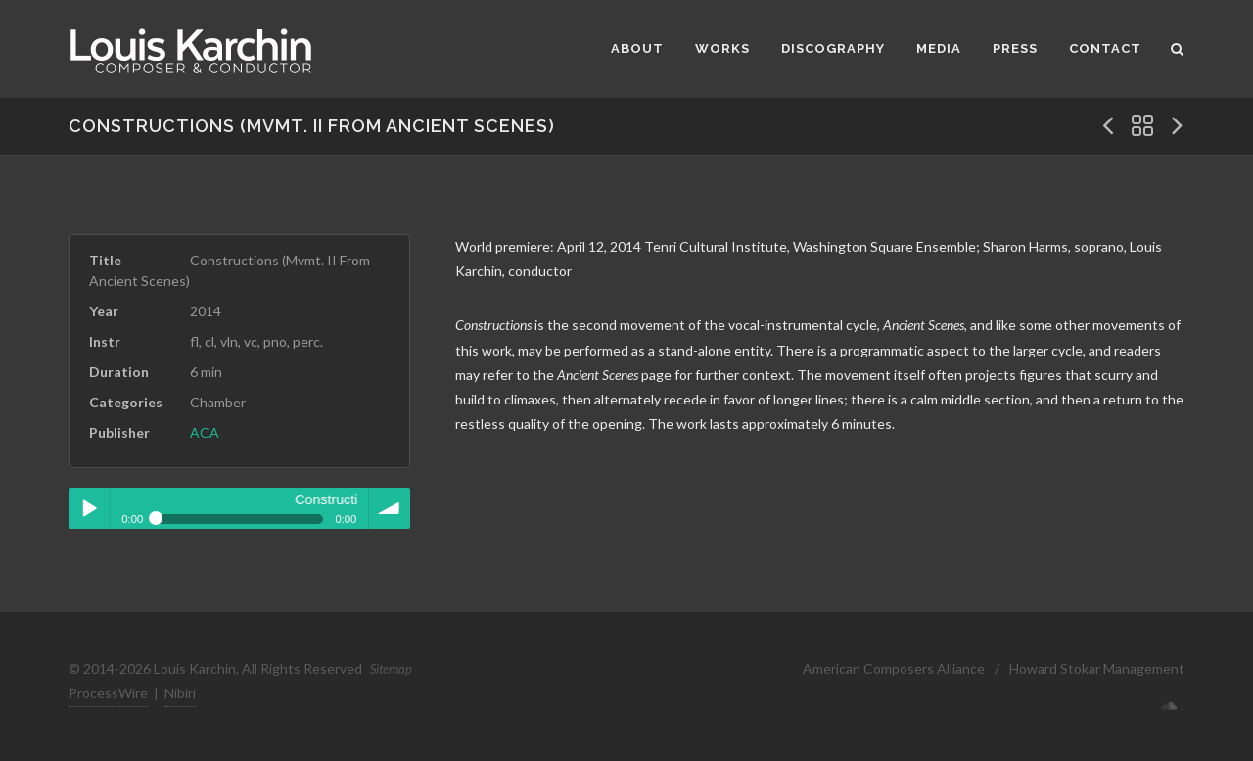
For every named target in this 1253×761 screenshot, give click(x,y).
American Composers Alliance (894, 668)
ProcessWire (108, 693)
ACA (204, 432)
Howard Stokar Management (1096, 668)
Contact (1105, 48)
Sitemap (391, 669)
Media (938, 48)
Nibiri (180, 693)
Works (722, 48)
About (637, 48)
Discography (833, 48)
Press (1015, 48)
